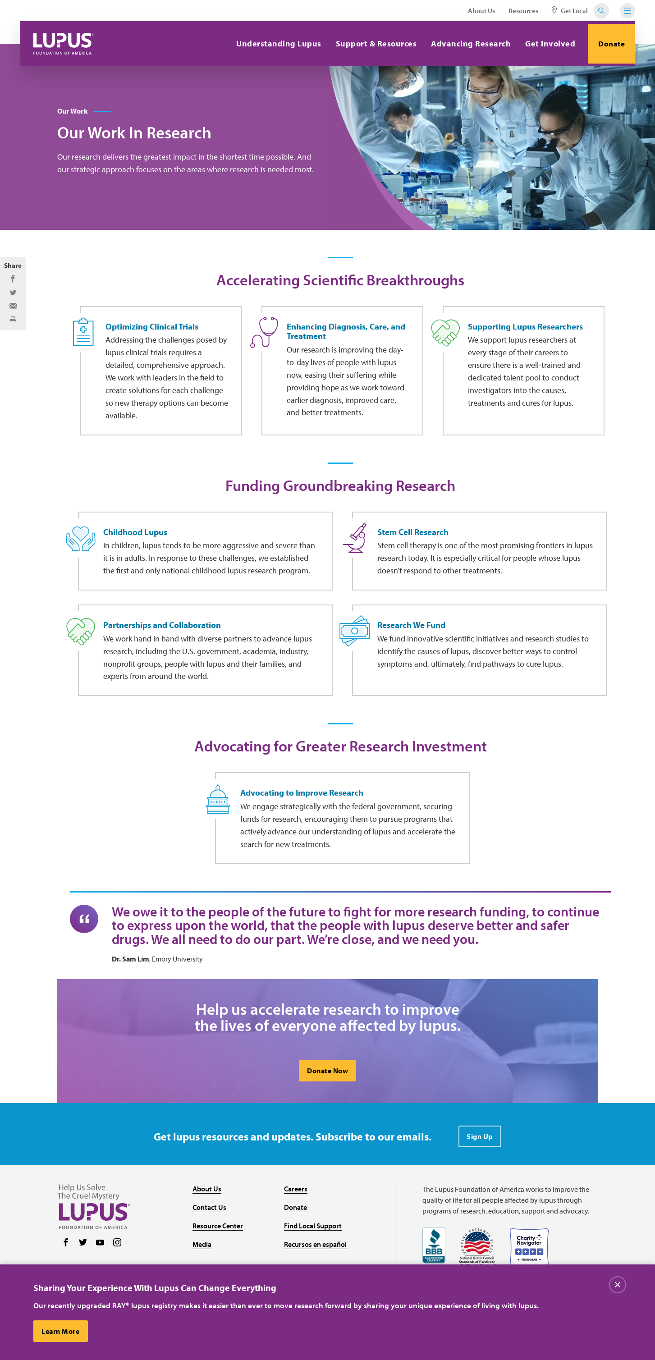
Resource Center (217, 1260)
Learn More (61, 1331)
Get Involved (546, 43)
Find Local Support (313, 1260)
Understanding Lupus (274, 43)
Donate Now (327, 1105)
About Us (481, 10)
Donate (609, 43)
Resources (523, 10)
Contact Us (209, 1242)
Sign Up (480, 1171)
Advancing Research (466, 43)
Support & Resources (371, 43)
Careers (295, 1223)
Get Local (570, 10)
